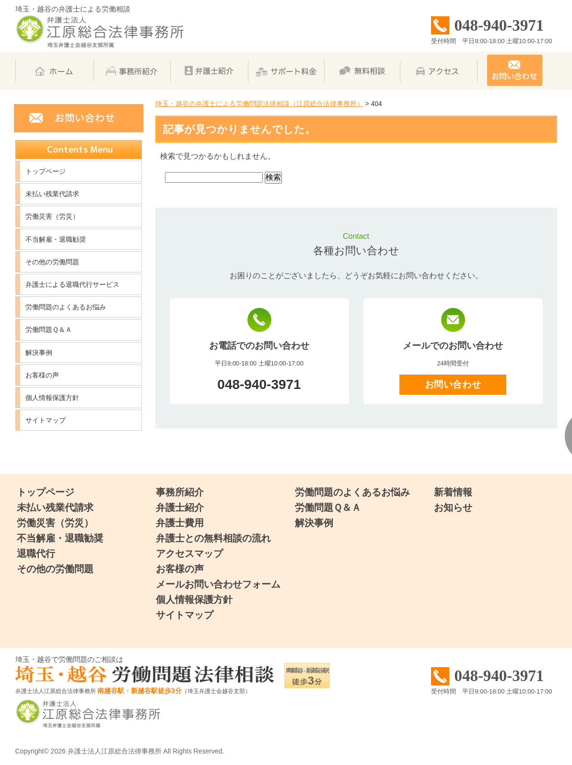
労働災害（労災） (52, 216)
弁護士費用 (180, 523)
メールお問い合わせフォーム (218, 584)
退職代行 (36, 553)
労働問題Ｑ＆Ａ (48, 329)
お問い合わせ (453, 384)
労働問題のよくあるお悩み (65, 307)
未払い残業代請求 (52, 194)
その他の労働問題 (52, 262)
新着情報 (453, 492)
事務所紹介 (180, 492)
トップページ (45, 171)
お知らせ (453, 507)
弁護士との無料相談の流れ (213, 538)
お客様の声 (42, 375)
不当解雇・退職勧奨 (55, 239)
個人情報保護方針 (52, 397)
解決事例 (38, 352)
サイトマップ (45, 420)
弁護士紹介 (180, 507)
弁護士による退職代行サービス (72, 284)
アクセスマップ (189, 553)
